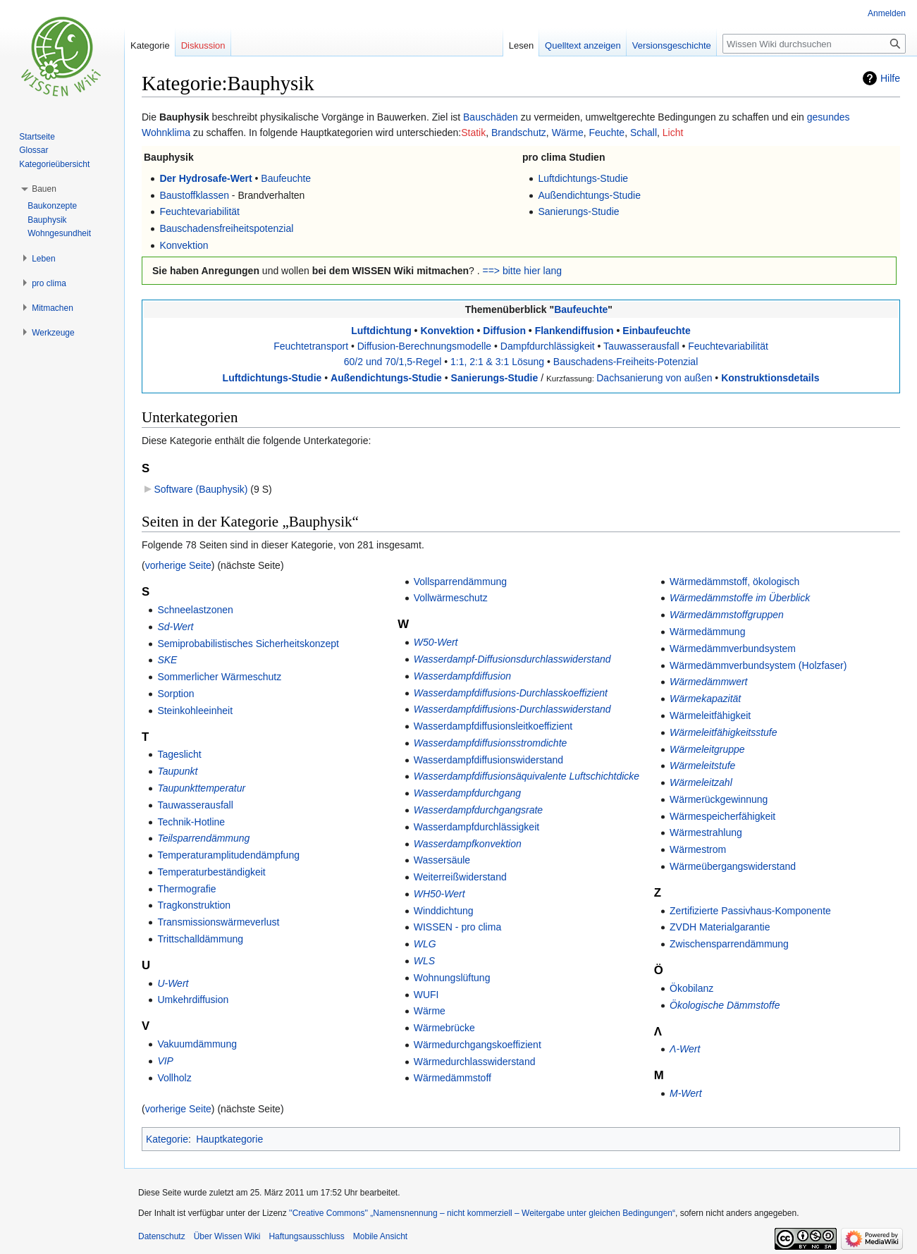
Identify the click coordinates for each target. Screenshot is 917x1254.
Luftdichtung (381, 330)
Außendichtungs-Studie (589, 195)
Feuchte (607, 132)
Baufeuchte (286, 178)
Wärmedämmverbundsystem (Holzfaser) (758, 665)
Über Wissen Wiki (227, 1236)
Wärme (568, 132)
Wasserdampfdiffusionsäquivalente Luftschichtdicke (526, 776)
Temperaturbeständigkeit (211, 872)
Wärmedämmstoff (452, 1077)
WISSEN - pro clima (457, 927)
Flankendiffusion (574, 330)
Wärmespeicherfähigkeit (722, 816)
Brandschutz (518, 132)
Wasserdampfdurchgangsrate (478, 810)
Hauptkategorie (229, 1139)
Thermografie (186, 889)
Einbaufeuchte (656, 330)
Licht (673, 132)
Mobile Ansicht (380, 1236)
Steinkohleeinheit (195, 710)
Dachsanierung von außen (654, 377)
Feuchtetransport (310, 346)
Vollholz (174, 1077)
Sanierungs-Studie (578, 211)
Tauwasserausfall (641, 346)
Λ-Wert (685, 1049)
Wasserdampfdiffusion (462, 676)
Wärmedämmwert (708, 681)
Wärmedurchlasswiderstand (475, 1061)
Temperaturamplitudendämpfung (228, 855)
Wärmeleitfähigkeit (710, 715)
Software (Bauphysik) (200, 489)
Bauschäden (490, 117)
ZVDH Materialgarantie (720, 927)
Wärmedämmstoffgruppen (727, 614)
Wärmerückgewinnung (719, 799)
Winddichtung (444, 910)
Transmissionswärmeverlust (218, 922)
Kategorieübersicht (54, 164)
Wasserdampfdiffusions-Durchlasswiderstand (512, 709)
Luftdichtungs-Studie (583, 178)
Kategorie (167, 1139)
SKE (167, 659)
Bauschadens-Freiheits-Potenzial (625, 361)
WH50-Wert (439, 893)
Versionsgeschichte (671, 45)
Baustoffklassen (194, 195)
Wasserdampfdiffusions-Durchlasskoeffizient (511, 693)
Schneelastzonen (195, 609)
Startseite (37, 137)
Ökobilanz (691, 988)
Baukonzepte (52, 206)
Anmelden (887, 13)
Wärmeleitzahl (701, 782)
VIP (165, 1060)
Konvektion (183, 245)
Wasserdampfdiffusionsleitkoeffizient (493, 726)
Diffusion (504, 330)
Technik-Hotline (191, 822)
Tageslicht (179, 754)
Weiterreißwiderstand (460, 877)
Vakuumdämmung (197, 1044)
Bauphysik (46, 220)
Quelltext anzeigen (583, 45)
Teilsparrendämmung (203, 838)
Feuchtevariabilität (199, 211)
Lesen (521, 45)
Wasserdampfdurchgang (467, 793)
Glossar (33, 150)
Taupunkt (177, 771)
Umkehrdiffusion (192, 999)
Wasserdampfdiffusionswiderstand (488, 760)
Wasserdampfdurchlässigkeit (476, 826)
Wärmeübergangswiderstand (733, 866)
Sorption (175, 693)
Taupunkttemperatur (201, 788)
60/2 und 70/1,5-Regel (393, 361)
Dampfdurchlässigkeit (547, 346)
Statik (473, 132)
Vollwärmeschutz (451, 597)
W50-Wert (436, 642)
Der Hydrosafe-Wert (205, 178)
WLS (424, 960)
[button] (44, 189)
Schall (643, 132)
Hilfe (890, 78)
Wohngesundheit (59, 233)
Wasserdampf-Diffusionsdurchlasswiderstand (512, 659)
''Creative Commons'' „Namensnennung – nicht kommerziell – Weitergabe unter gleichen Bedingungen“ (482, 1213)
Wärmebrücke (444, 1027)
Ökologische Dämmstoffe (725, 1005)
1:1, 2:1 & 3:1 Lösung (497, 361)
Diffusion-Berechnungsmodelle (424, 346)
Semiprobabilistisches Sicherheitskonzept (248, 643)
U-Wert (172, 983)
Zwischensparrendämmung (729, 943)
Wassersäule (442, 860)
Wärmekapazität (705, 698)
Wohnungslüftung (452, 977)
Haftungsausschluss (306, 1236)
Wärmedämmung (707, 631)
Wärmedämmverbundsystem (733, 648)
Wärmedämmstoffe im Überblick (740, 597)
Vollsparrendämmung (460, 581)
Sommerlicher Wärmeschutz (219, 676)
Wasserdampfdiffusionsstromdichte (490, 743)
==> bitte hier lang (522, 270)
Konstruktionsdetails (770, 377)
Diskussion (203, 45)
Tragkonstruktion (193, 905)
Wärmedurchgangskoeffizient (477, 1044)
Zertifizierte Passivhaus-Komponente (750, 910)
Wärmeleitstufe (702, 765)
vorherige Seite (178, 565)
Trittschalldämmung (200, 939)
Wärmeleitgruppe (707, 749)
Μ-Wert (686, 1093)
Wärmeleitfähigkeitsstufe (723, 732)
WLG (425, 943)
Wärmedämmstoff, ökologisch (734, 581)
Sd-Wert (175, 626)
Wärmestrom (698, 849)
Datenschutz (161, 1236)
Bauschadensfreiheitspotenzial (226, 228)
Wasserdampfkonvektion (468, 843)
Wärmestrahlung (706, 832)
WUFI (426, 994)
